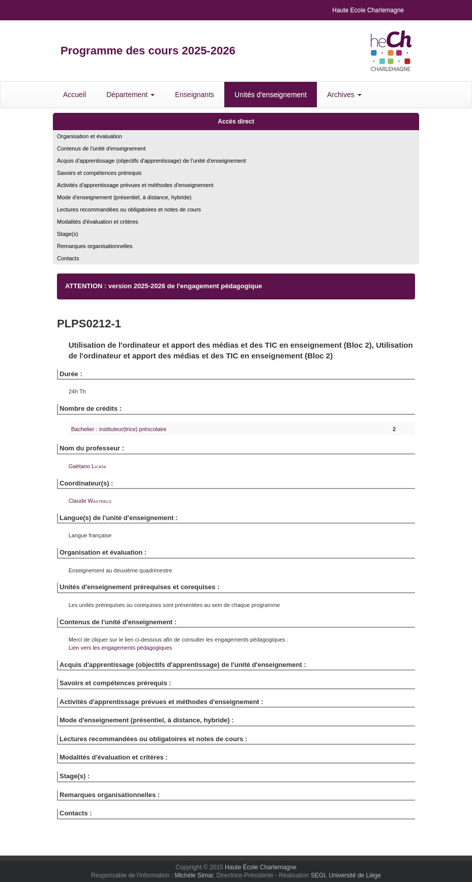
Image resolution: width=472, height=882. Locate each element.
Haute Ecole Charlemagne (368, 10)
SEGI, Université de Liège (346, 875)
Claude (90, 501)
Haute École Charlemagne (261, 867)
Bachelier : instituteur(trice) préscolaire (119, 429)
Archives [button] (344, 94)
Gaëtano (87, 466)
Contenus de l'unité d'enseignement (101, 148)
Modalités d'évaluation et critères (97, 222)
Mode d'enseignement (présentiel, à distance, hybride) (124, 197)
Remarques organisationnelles (95, 246)
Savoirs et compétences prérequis (99, 173)
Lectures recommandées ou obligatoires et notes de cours (129, 209)
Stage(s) (67, 234)
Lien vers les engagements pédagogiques (120, 648)
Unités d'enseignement (270, 94)
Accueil (74, 94)
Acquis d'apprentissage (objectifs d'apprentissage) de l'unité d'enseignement (151, 161)
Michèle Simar (193, 875)
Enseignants (194, 94)
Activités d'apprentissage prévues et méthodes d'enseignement (135, 185)
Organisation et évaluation (89, 136)
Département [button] (130, 94)
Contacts (68, 258)
